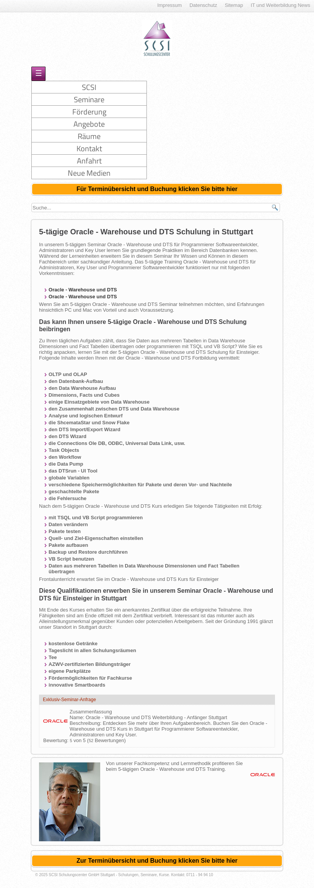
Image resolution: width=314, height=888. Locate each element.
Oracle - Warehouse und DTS (83, 290)
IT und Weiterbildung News (280, 5)
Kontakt (89, 148)
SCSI (89, 87)
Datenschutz (203, 5)
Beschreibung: (86, 723)
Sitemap (234, 5)
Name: (78, 717)
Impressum (169, 5)
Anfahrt (89, 161)
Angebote (89, 124)
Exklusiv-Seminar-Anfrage (69, 699)
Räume (89, 136)
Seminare (89, 99)
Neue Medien (89, 173)
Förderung (89, 112)
